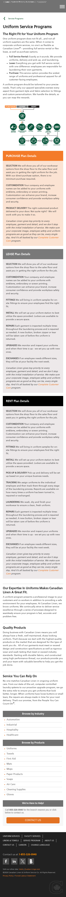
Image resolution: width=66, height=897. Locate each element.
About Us (49, 841)
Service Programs (15, 19)
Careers (22, 845)
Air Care (11, 784)
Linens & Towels (11, 841)
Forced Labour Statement (25, 876)
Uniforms (12, 749)
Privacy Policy (8, 876)
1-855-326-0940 (28, 854)
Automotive (13, 720)
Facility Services (32, 836)
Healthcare (12, 735)
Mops (10, 769)
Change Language (40, 845)
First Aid (11, 759)
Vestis (21, 869)
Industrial (12, 725)
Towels (10, 754)
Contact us (9, 854)
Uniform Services (11, 836)
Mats (9, 764)
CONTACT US (33, 820)
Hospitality (12, 730)
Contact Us (8, 845)
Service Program (31, 841)
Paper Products (15, 774)
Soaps (10, 779)
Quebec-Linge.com (32, 869)
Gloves (10, 795)
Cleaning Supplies (16, 790)
